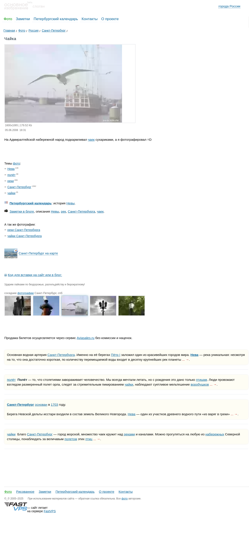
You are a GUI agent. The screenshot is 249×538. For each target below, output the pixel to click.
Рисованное (25, 491)
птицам (201, 379)
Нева (11, 169)
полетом (70, 439)
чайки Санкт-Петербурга (24, 236)
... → (185, 359)
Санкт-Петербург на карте (38, 253)
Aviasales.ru (85, 338)
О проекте (110, 19)
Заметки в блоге (22, 211)
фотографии (25, 293)
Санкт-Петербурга (81, 211)
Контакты (89, 19)
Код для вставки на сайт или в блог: (35, 275)
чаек (91, 139)
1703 (54, 404)
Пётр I (115, 355)
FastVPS (50, 511)
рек (63, 211)
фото (16, 163)
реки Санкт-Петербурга (23, 230)
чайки (11, 193)
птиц (88, 439)
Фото (8, 19)
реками (129, 434)
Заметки (23, 19)
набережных (214, 434)
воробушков (200, 384)
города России (229, 6)
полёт (11, 175)
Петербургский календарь (56, 19)
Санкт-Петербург (19, 187)
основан (41, 404)
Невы (70, 203)
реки (10, 181)
